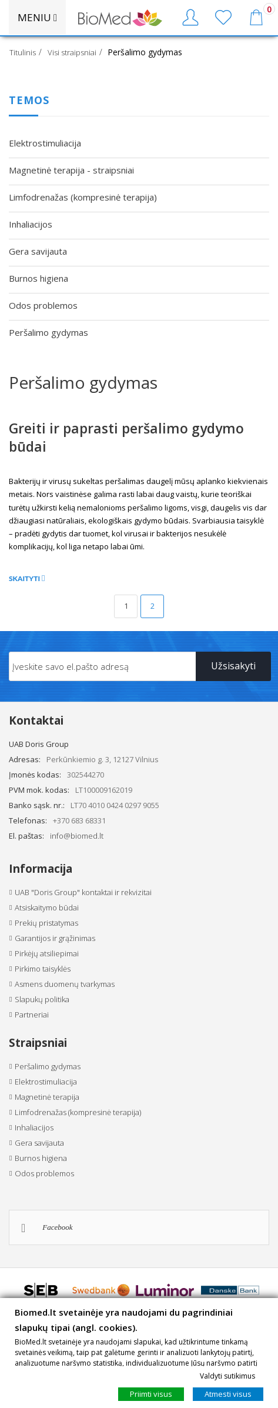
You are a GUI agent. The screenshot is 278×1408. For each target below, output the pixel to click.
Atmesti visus (228, 1394)
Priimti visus (151, 1394)
